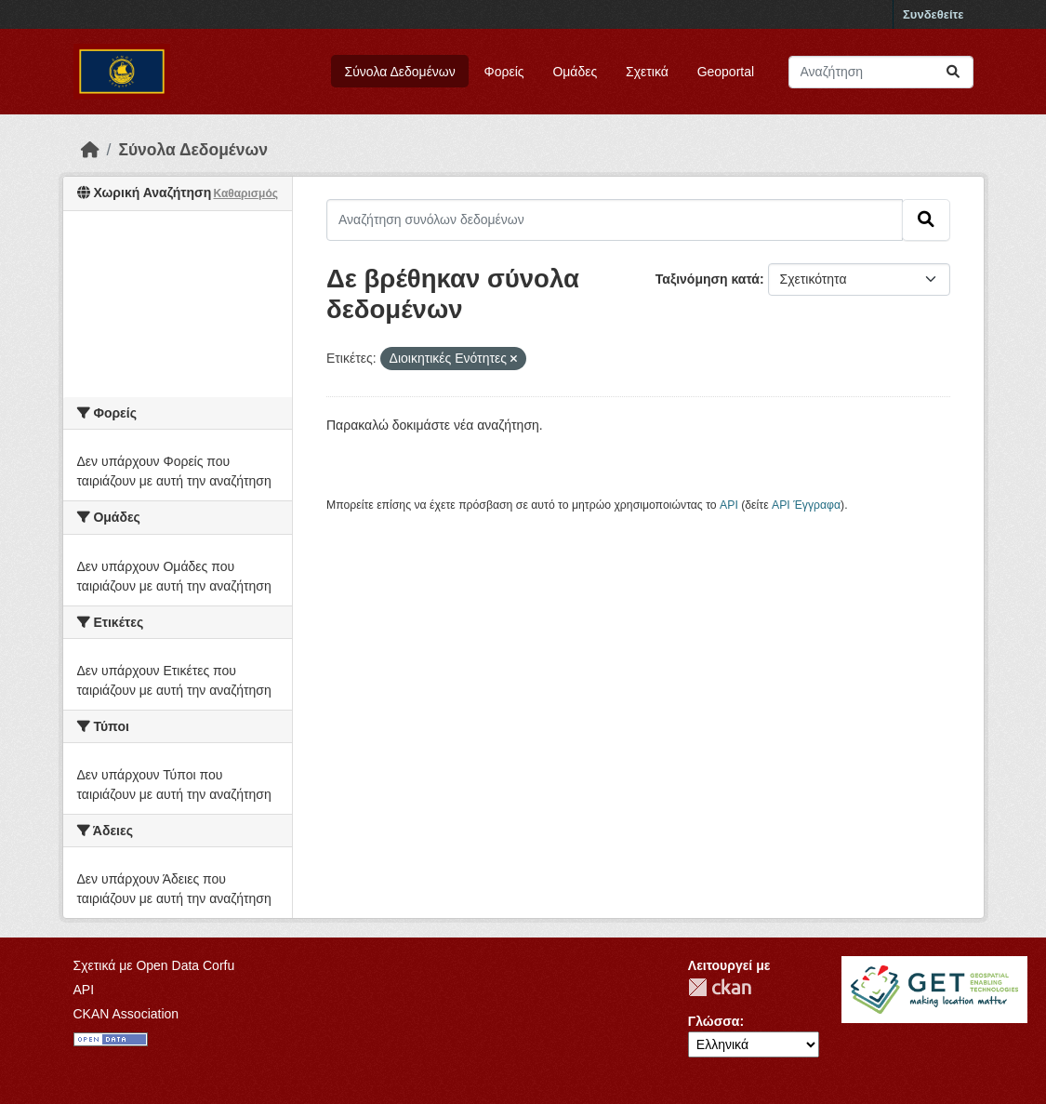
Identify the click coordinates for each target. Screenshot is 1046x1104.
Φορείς (504, 71)
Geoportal (725, 71)
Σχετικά (647, 71)
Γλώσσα (714, 1021)
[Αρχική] (90, 149)
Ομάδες (574, 71)
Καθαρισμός (245, 193)
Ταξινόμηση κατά (707, 279)
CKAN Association (126, 1013)
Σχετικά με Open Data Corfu (154, 965)
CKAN (719, 987)
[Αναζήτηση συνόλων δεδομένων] (880, 72)
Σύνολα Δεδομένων (400, 71)
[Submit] (953, 72)
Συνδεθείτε (933, 14)
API (729, 505)
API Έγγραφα (806, 505)
